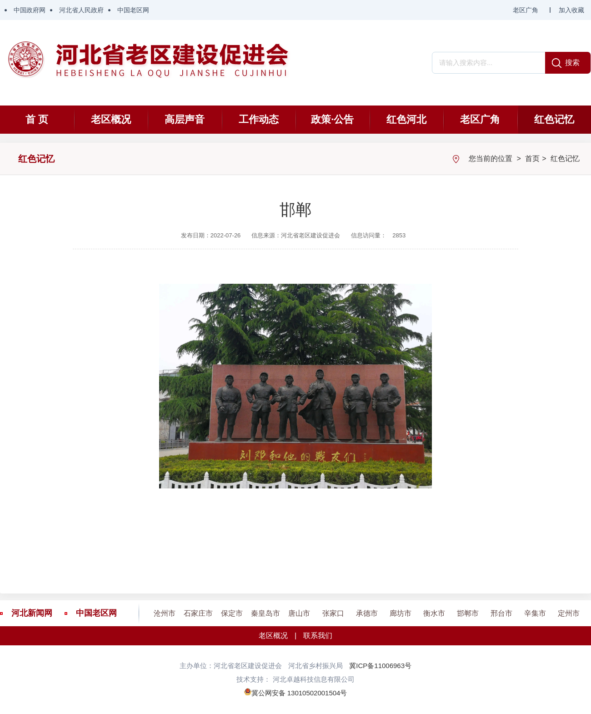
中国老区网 (133, 10)
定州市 (569, 613)
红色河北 (406, 119)
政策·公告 (332, 119)
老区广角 (525, 10)
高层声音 (185, 119)
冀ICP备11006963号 (380, 665)
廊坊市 (400, 613)
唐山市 (299, 613)
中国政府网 (29, 10)
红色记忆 (554, 119)
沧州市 (164, 613)
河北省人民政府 (81, 10)
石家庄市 (198, 613)
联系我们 (317, 635)
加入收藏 (571, 10)
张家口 (333, 613)
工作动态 (259, 119)
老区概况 (111, 119)
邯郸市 (468, 613)
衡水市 (434, 613)
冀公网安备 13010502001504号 (299, 693)
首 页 (36, 119)
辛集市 (535, 613)
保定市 (232, 613)
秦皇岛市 (265, 613)
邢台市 (501, 613)
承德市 (367, 613)
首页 (532, 158)
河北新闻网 (31, 613)
